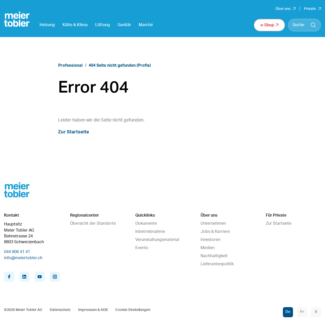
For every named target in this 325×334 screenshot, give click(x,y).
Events (141, 248)
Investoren (210, 240)
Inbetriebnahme (150, 232)
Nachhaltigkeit (214, 256)
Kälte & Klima (75, 25)
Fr (302, 312)
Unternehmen (213, 223)
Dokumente (146, 223)
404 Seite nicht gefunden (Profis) (120, 65)
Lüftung (102, 25)
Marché (146, 25)
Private (312, 9)
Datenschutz (60, 310)
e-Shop (269, 25)
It (316, 312)
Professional (70, 65)
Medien (208, 248)
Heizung (47, 25)
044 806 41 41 (17, 252)
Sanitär (124, 25)
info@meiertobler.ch (23, 258)
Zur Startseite (73, 132)
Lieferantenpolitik (217, 264)
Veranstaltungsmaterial (157, 240)
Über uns (285, 9)
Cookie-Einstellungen (132, 310)
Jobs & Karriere (215, 232)
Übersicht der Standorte (93, 223)
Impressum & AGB (93, 310)
